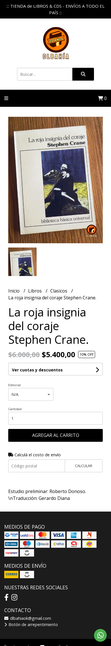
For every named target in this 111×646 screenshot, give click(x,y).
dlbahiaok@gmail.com (27, 618)
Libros (35, 291)
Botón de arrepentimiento (31, 624)
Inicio (14, 291)
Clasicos (59, 291)
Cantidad (15, 409)
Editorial (14, 385)
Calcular (83, 465)
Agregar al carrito (55, 435)
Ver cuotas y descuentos (37, 370)
